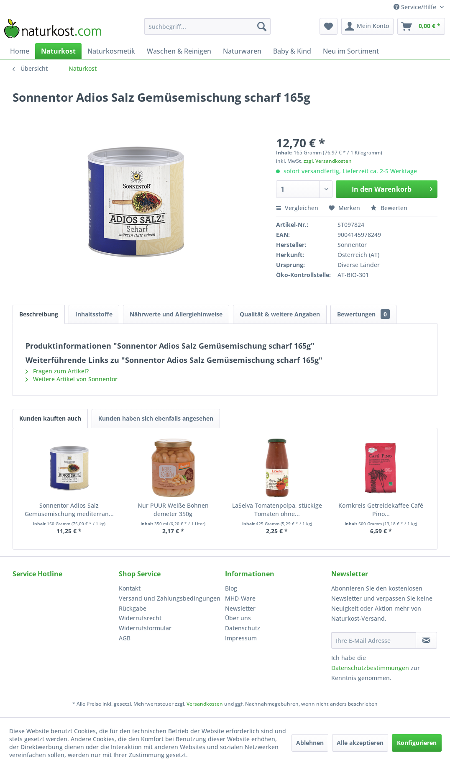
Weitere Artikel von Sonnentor (72, 379)
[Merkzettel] (329, 26)
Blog (231, 588)
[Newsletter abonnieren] (426, 640)
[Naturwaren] (242, 51)
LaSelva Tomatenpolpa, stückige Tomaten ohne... (277, 509)
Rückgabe (132, 608)
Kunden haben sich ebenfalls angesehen (155, 418)
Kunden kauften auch (50, 418)
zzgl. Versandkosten (328, 160)
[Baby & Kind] (292, 51)
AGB (124, 638)
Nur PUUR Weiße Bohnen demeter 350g (173, 509)
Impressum (241, 638)
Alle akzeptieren (360, 743)
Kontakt (130, 588)
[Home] (19, 51)
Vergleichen (297, 208)
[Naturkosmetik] (111, 51)
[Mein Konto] (367, 26)
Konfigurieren (417, 743)
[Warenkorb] (421, 26)
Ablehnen (310, 743)
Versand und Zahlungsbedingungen (169, 598)
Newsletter (240, 608)
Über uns (238, 618)
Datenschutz (242, 628)
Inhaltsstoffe (93, 314)
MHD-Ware (240, 598)
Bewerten (389, 208)
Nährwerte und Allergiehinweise (176, 314)
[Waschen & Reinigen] (179, 51)
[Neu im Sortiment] (351, 51)
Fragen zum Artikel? (57, 371)
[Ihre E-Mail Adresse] (373, 640)
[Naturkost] (58, 51)
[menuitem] (207, 26)
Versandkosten (205, 703)
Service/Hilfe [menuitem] (416, 7)
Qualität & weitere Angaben (280, 314)
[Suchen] (262, 26)
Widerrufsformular (145, 628)
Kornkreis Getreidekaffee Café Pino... (380, 509)
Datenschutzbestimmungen (370, 668)
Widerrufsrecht (140, 618)
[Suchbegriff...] (207, 26)
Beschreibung (38, 314)
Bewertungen (363, 314)
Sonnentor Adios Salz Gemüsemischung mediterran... (69, 509)
